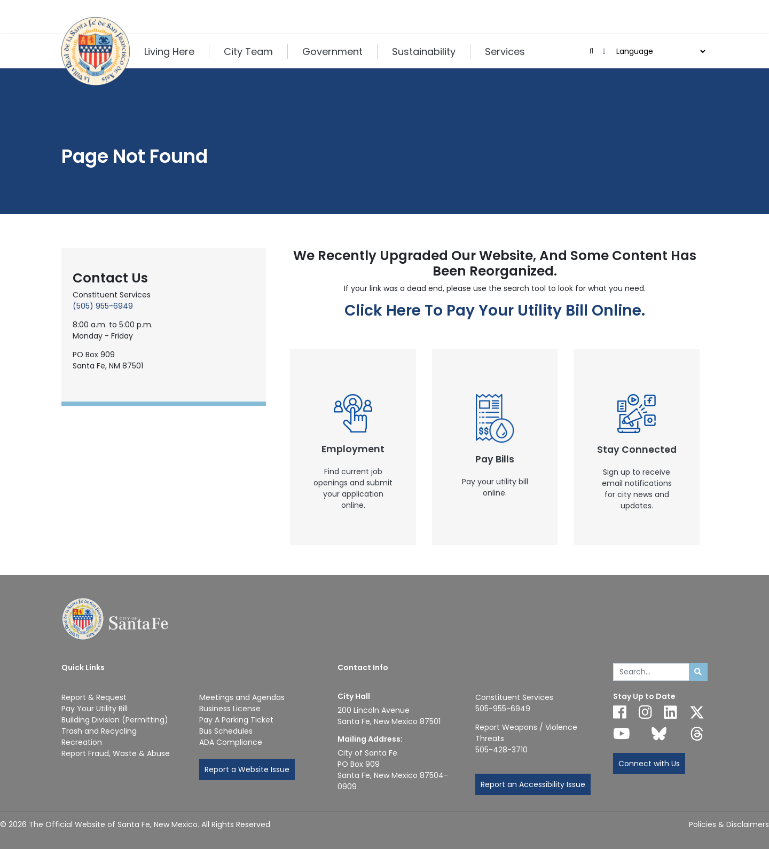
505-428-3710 (501, 749)
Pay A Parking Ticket (236, 719)
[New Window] (353, 447)
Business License (230, 708)
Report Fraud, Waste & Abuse (115, 753)
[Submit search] (698, 672)
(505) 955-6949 (103, 306)
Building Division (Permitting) (114, 719)
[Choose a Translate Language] (659, 51)
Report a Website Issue (247, 769)
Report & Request (94, 697)
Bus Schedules (226, 731)
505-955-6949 (502, 708)
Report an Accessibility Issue (533, 784)
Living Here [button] (169, 51)
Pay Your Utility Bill (94, 708)
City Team (248, 51)
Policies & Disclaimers (729, 824)
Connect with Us (649, 763)
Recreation (81, 742)
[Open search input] (591, 51)
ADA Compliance (230, 742)
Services (505, 51)
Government (332, 51)
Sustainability (424, 51)
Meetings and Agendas (242, 697)
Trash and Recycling (99, 731)
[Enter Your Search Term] (651, 672)
